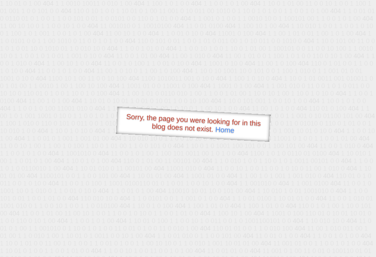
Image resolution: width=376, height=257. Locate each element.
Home (224, 129)
